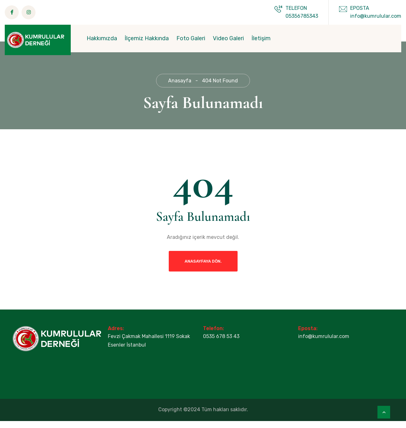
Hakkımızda (102, 38)
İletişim (261, 38)
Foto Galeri (190, 38)
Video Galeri (228, 38)
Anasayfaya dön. (203, 268)
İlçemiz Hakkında (147, 38)
